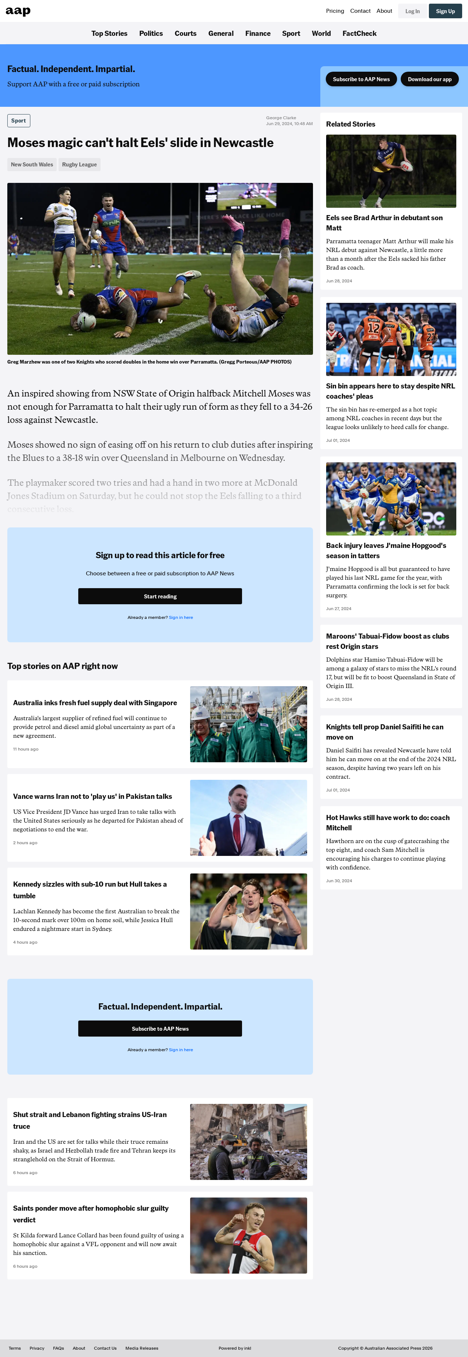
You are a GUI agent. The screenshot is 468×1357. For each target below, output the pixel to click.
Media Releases (141, 1348)
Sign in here (181, 617)
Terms (15, 1348)
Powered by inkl (235, 1348)
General (221, 33)
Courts (186, 33)
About (384, 11)
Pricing (335, 11)
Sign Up (445, 11)
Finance (258, 33)
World (321, 33)
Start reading (160, 596)
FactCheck (360, 33)
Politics (151, 33)
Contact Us (105, 1348)
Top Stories (109, 33)
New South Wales (32, 164)
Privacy (37, 1348)
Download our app (430, 79)
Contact (360, 11)
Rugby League (79, 164)
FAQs (58, 1348)
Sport (291, 33)
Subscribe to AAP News (361, 79)
